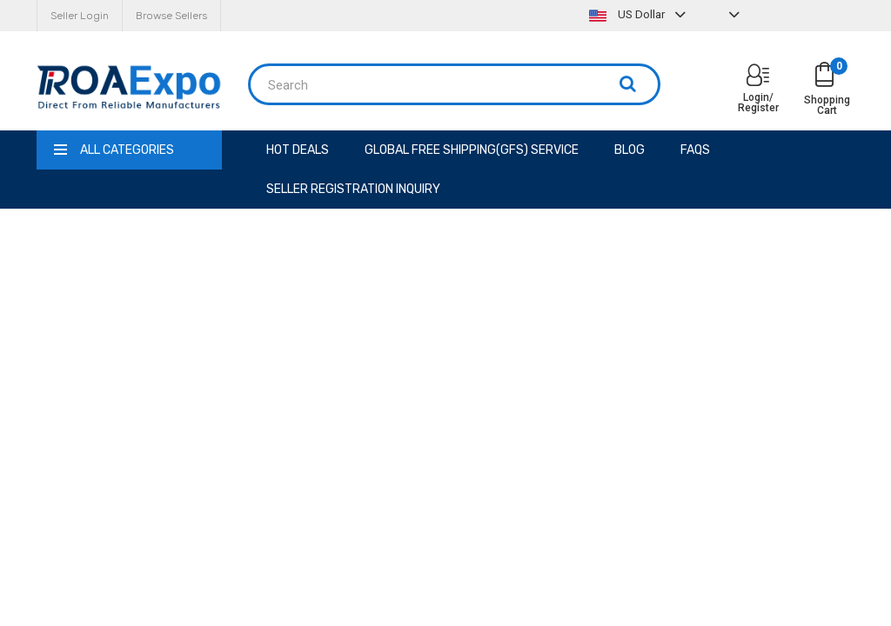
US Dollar (639, 14)
